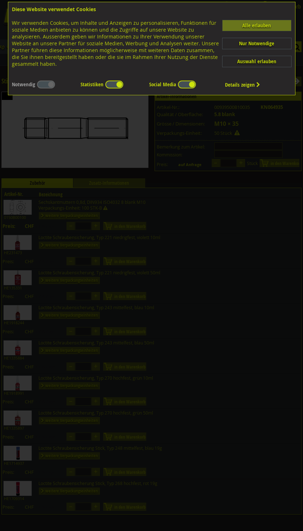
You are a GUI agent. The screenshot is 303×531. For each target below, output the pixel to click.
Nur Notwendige (256, 43)
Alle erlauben (256, 25)
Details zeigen (242, 84)
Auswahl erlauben (256, 61)
